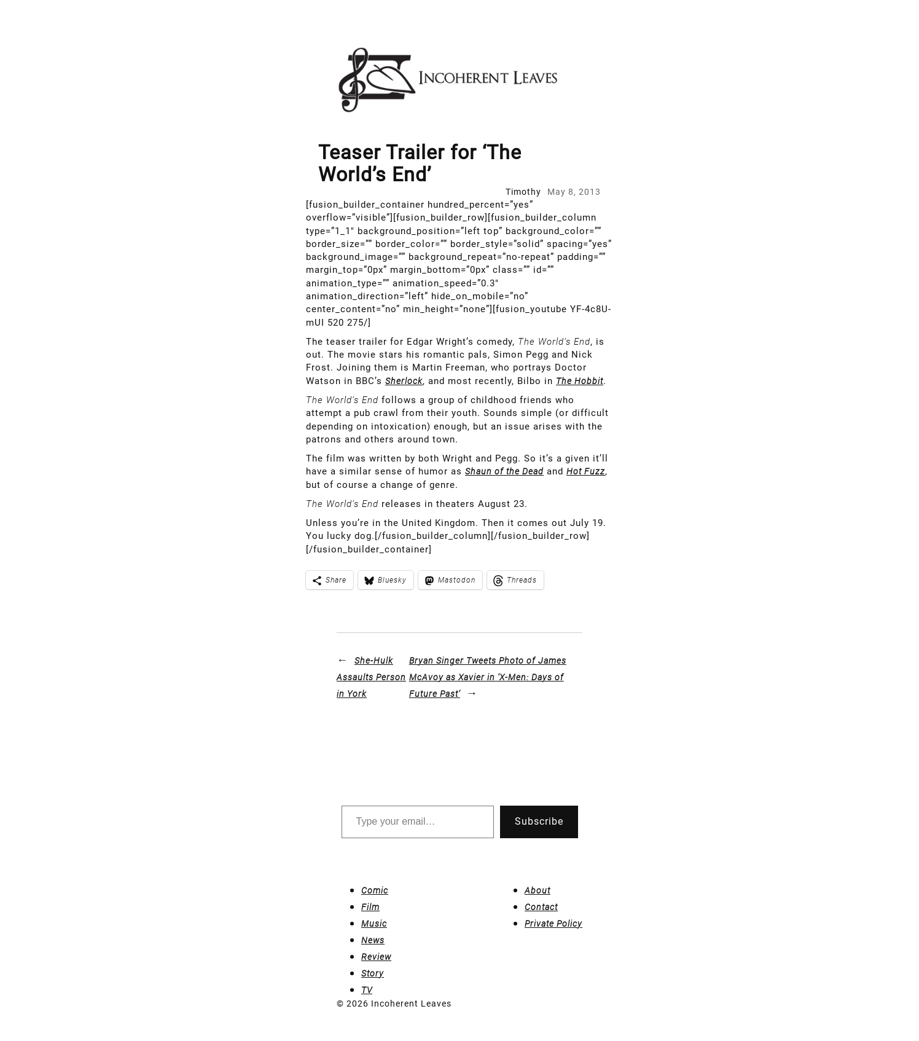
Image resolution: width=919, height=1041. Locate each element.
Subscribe (539, 821)
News (373, 940)
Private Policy (553, 924)
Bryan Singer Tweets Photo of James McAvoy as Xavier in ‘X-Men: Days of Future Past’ (487, 677)
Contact (541, 907)
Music (374, 924)
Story (372, 973)
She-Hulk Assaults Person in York (371, 677)
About (537, 890)
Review (376, 957)
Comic (374, 890)
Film (370, 907)
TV (366, 990)
